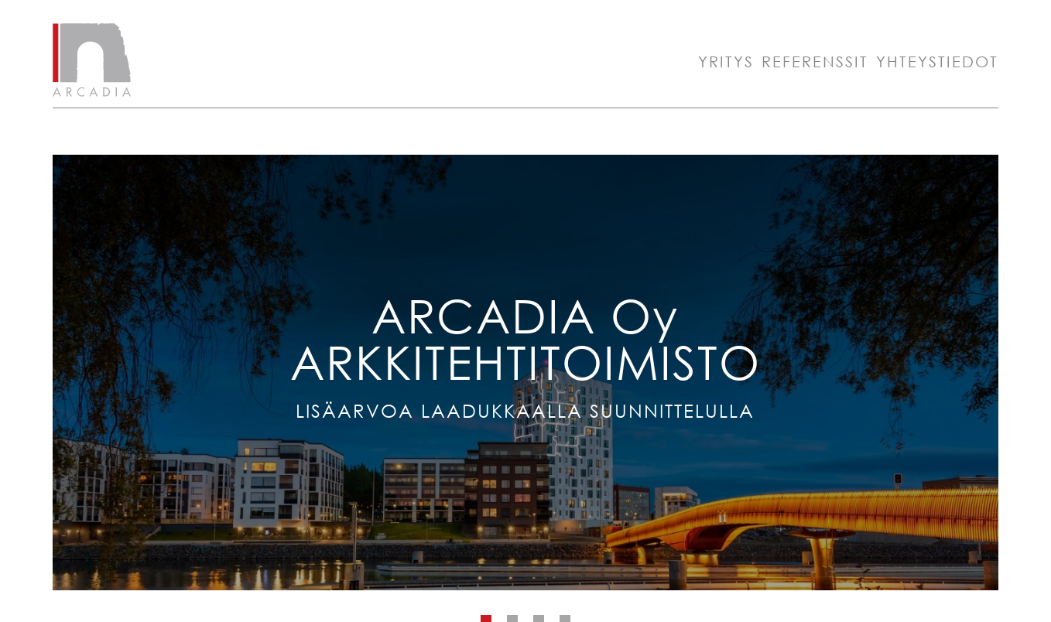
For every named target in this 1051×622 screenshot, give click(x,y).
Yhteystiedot (937, 61)
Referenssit (815, 61)
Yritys (726, 61)
